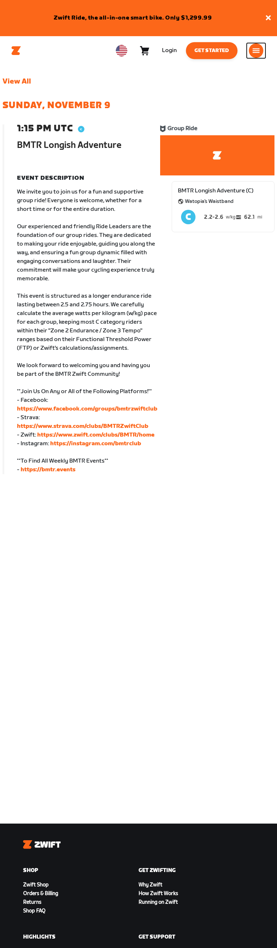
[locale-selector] (121, 50)
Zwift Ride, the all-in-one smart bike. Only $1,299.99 (133, 17)
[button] (268, 18)
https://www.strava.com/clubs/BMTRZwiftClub (82, 426)
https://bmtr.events (48, 469)
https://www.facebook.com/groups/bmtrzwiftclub (87, 408)
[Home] (16, 50)
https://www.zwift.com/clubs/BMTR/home (95, 435)
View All (17, 81)
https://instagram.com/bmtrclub (95, 443)
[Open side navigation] (256, 50)
